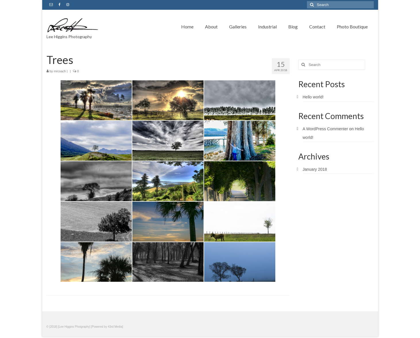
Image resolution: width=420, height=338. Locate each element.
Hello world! (313, 97)
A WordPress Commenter (325, 129)
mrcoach (60, 71)
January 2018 (315, 169)
